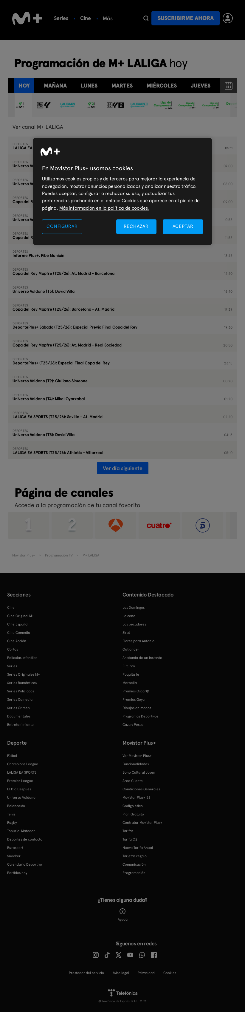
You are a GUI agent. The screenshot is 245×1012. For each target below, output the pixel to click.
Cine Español (17, 624)
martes (122, 85)
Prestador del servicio (86, 973)
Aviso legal (121, 973)
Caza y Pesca (133, 725)
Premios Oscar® (136, 691)
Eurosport (15, 848)
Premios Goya (134, 699)
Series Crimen (18, 708)
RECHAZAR (136, 226)
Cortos (12, 649)
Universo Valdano (21, 797)
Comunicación (134, 864)
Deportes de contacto (24, 839)
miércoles (162, 85)
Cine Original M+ (20, 616)
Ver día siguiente (122, 468)
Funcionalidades (136, 764)
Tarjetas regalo (135, 856)
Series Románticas (22, 683)
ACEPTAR (183, 226)
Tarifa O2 (130, 839)
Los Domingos (134, 607)
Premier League (20, 781)
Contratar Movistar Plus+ (142, 823)
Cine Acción (16, 641)
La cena (129, 616)
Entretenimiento (20, 725)
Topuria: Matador (21, 831)
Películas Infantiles (22, 658)
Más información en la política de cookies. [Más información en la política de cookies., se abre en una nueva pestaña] (104, 208)
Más (135, 19)
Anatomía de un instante (142, 658)
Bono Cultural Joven (139, 772)
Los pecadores (134, 624)
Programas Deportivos (140, 716)
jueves (200, 85)
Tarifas (128, 831)
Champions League (22, 764)
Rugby (12, 823)
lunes (89, 85)
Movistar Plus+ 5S (136, 797)
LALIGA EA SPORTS (21, 772)
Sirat (126, 633)
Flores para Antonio (138, 641)
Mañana (55, 85)
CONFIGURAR (61, 226)
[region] (122, 191)
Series (61, 18)
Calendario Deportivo (24, 864)
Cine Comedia (18, 633)
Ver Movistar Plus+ (137, 756)
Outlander (131, 649)
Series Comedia (19, 699)
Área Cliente (133, 781)
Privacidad (146, 973)
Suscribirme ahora (186, 18)
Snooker (14, 856)
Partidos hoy (17, 873)
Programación (134, 873)
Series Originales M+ (23, 674)
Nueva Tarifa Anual (138, 848)
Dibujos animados (137, 708)
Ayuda (123, 914)
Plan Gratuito (133, 814)
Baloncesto (16, 806)
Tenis (11, 814)
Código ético (133, 806)
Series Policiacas (20, 691)
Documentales (18, 716)
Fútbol (111, 18)
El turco (129, 666)
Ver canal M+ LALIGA (38, 127)
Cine (85, 18)
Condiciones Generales (141, 789)
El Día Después (19, 789)
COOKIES (169, 973)
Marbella (130, 683)
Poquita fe (131, 674)
